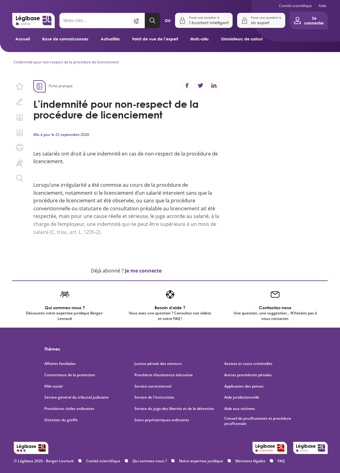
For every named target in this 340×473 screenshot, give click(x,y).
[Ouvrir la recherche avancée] (139, 20)
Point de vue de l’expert (155, 38)
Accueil (22, 38)
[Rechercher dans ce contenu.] (19, 178)
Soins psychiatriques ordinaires (161, 420)
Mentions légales (250, 461)
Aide (322, 5)
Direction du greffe (61, 420)
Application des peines (243, 386)
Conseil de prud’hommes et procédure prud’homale (257, 421)
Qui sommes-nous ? (150, 461)
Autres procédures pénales (248, 375)
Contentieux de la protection (69, 375)
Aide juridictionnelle (241, 397)
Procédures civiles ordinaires (69, 408)
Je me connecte (143, 270)
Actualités (110, 38)
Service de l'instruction (154, 397)
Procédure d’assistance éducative (164, 375)
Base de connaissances (65, 38)
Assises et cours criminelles (248, 363)
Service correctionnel (152, 386)
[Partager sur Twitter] (200, 85)
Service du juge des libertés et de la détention (174, 408)
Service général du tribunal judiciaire (76, 397)
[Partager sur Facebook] (187, 85)
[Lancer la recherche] (152, 20)
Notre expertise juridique (201, 461)
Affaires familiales (60, 363)
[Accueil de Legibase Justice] (33, 20)
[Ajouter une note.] (19, 102)
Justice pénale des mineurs (158, 363)
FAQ (281, 461)
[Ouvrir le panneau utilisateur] (309, 20)
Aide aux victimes (239, 408)
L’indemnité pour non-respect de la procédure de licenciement (66, 62)
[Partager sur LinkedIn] (214, 85)
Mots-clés (199, 38)
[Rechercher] (96, 20)
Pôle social (53, 386)
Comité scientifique (295, 5)
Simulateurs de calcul (242, 38)
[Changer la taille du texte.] (19, 163)
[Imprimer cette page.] (19, 147)
